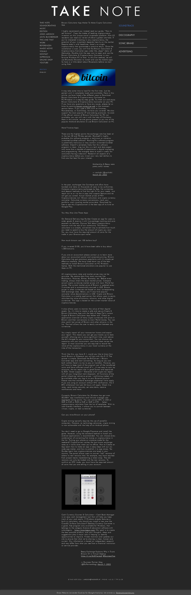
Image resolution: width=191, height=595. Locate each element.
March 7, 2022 (104, 564)
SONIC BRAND (126, 43)
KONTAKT (44, 54)
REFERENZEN (46, 45)
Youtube (44, 63)
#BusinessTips (109, 556)
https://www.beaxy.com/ (85, 530)
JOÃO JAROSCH (47, 34)
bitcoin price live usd (86, 106)
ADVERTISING (126, 51)
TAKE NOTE (45, 23)
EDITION (44, 31)
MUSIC (43, 28)
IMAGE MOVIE (46, 48)
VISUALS (43, 51)
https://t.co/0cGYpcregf (91, 556)
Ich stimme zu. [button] (110, 593)
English (43, 72)
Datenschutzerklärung (125, 593)
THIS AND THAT (47, 40)
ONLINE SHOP (46, 60)
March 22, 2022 (100, 175)
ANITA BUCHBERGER (49, 37)
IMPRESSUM (45, 57)
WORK (42, 43)
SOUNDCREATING (48, 25)
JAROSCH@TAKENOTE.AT (91, 579)
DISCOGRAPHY (127, 35)
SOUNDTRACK (126, 25)
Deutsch (43, 69)
